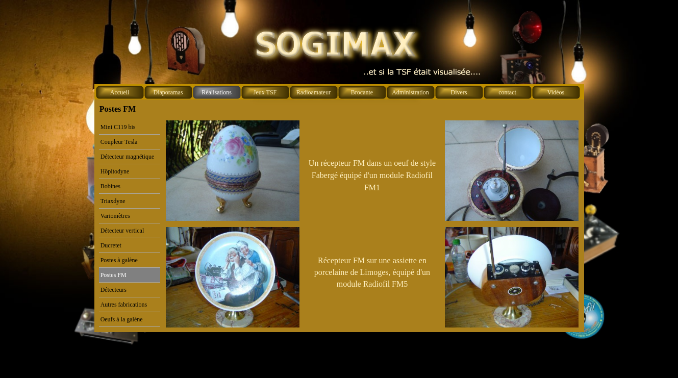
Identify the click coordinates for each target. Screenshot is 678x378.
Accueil (119, 92)
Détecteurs (114, 289)
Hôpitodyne (115, 171)
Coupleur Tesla (119, 141)
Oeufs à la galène (122, 319)
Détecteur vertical (122, 230)
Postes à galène (119, 260)
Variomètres (115, 215)
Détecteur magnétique (128, 156)
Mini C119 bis (118, 127)
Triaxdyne (113, 201)
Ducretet (111, 245)
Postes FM (114, 275)
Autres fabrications (124, 304)
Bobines (110, 186)
